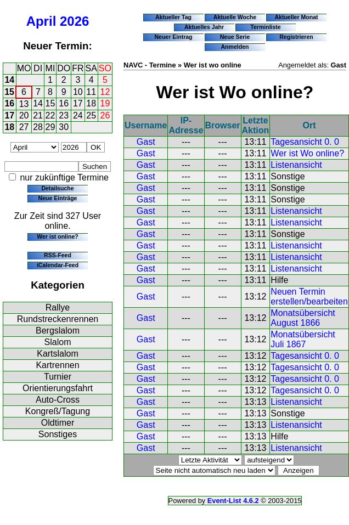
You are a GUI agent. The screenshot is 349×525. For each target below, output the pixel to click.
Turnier (57, 376)
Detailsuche (57, 188)
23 (64, 115)
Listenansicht (296, 165)
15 (9, 92)
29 (50, 127)
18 (91, 103)
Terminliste (265, 27)
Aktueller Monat (296, 17)
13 (24, 104)
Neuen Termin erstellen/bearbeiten (309, 296)
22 (50, 115)
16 (9, 103)
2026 (74, 21)
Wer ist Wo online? (307, 153)
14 (9, 79)
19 (105, 103)
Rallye (58, 307)
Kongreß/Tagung (57, 411)
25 (91, 115)
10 (78, 92)
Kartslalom (57, 353)
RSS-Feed (57, 255)
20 (24, 115)
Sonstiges (57, 434)
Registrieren (296, 36)
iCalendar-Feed (57, 265)
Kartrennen (57, 365)
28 (38, 127)
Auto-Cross (58, 399)
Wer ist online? (57, 236)
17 (78, 103)
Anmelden (235, 46)
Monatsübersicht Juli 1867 (303, 339)
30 (64, 127)
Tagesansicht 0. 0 (305, 141)
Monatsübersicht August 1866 (303, 318)
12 (105, 92)
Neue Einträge (57, 198)
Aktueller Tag (173, 17)
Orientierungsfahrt (57, 388)
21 (38, 115)
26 (105, 115)
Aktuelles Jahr (204, 27)
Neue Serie (235, 36)
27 (24, 127)
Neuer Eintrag (173, 36)
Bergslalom (58, 330)
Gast (146, 141)
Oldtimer (57, 422)
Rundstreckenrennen (58, 319)
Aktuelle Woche (234, 17)
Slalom (57, 342)
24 (78, 115)
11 (91, 92)
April (41, 21)
